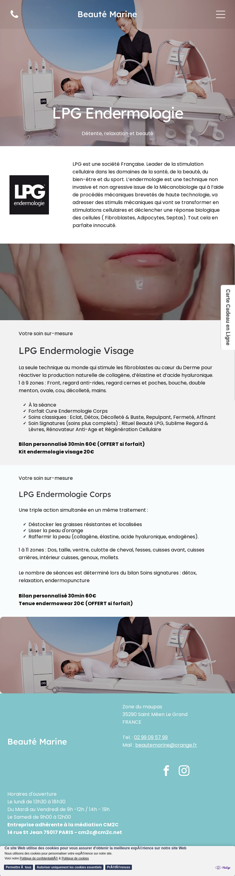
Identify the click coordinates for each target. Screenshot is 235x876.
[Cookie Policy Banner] (117, 861)
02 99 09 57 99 (151, 737)
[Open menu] (220, 14)
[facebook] (166, 771)
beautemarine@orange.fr (166, 745)
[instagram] (184, 771)
